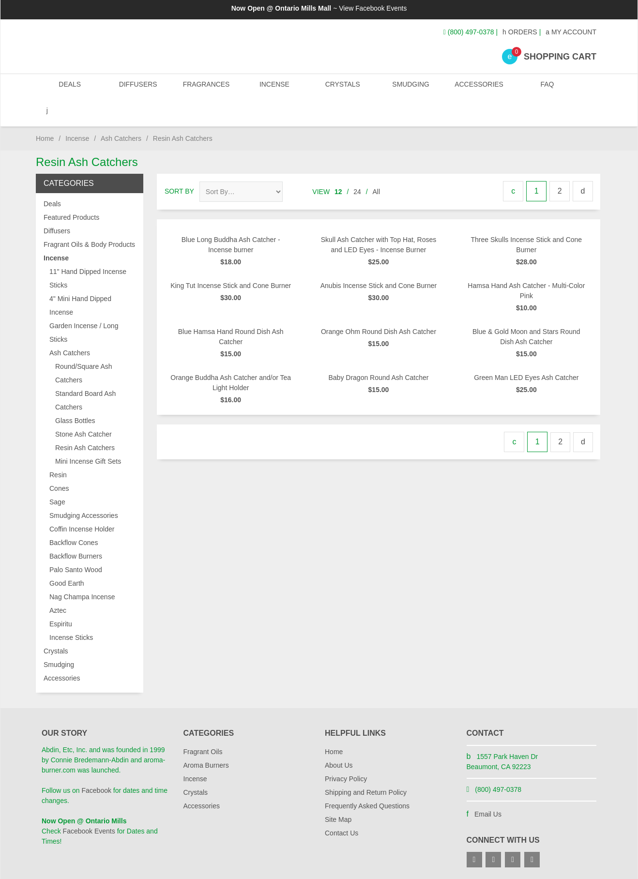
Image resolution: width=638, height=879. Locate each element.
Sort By (179, 165)
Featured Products (71, 191)
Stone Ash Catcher (83, 408)
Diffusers (138, 87)
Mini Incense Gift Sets (88, 435)
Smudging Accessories (83, 489)
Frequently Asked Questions (367, 780)
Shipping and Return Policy (366, 766)
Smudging (409, 87)
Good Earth (66, 557)
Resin (58, 449)
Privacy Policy (346, 753)
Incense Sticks (71, 611)
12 (338, 165)
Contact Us (341, 807)
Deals (69, 87)
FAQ (545, 87)
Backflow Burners (75, 530)
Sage (57, 476)
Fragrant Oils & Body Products (89, 218)
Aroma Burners (206, 739)
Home (45, 112)
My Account (571, 32)
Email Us (487, 788)
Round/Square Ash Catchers (83, 347)
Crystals (341, 87)
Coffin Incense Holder (81, 503)
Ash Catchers (121, 112)
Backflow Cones (73, 516)
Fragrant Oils (203, 725)
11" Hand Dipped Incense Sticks (87, 252)
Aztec (57, 584)
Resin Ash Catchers (85, 421)
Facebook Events (381, 8)
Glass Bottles (75, 394)
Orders (519, 32)
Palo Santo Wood (75, 543)
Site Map (338, 793)
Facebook (96, 764)
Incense (273, 87)
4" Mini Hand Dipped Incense (80, 279)
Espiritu (60, 598)
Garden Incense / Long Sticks (83, 306)
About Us (339, 739)
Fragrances (205, 87)
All (376, 165)
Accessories (477, 87)
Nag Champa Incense (82, 571)
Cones (59, 462)
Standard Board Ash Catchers (85, 374)
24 (357, 165)
